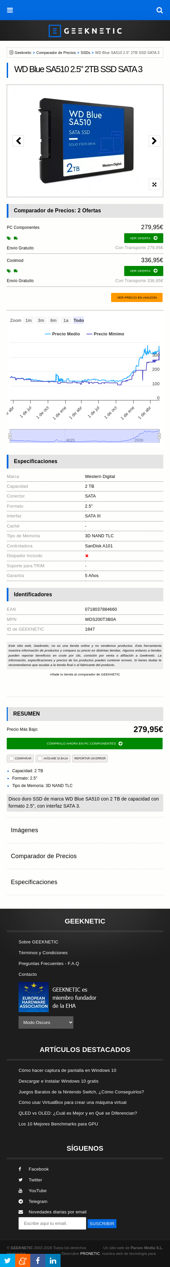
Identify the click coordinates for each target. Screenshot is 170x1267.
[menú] (10, 10)
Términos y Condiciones (43, 952)
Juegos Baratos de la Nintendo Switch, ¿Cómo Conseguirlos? (81, 1091)
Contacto (28, 974)
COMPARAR (20, 758)
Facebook (34, 1169)
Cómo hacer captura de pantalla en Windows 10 (67, 1070)
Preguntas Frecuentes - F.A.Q (49, 963)
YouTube (32, 1190)
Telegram (33, 1201)
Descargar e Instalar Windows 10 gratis (59, 1081)
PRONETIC (90, 1253)
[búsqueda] (160, 10)
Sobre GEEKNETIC (38, 941)
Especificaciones (34, 882)
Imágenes (24, 830)
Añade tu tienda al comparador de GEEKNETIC (85, 674)
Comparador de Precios (56, 53)
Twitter (30, 1179)
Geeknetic (22, 53)
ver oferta (144, 238)
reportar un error (90, 758)
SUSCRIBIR (102, 1223)
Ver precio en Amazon (137, 297)
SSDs (85, 53)
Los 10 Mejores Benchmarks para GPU (58, 1123)
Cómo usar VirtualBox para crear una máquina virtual (73, 1102)
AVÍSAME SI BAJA (53, 758)
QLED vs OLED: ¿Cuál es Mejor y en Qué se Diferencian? (78, 1113)
